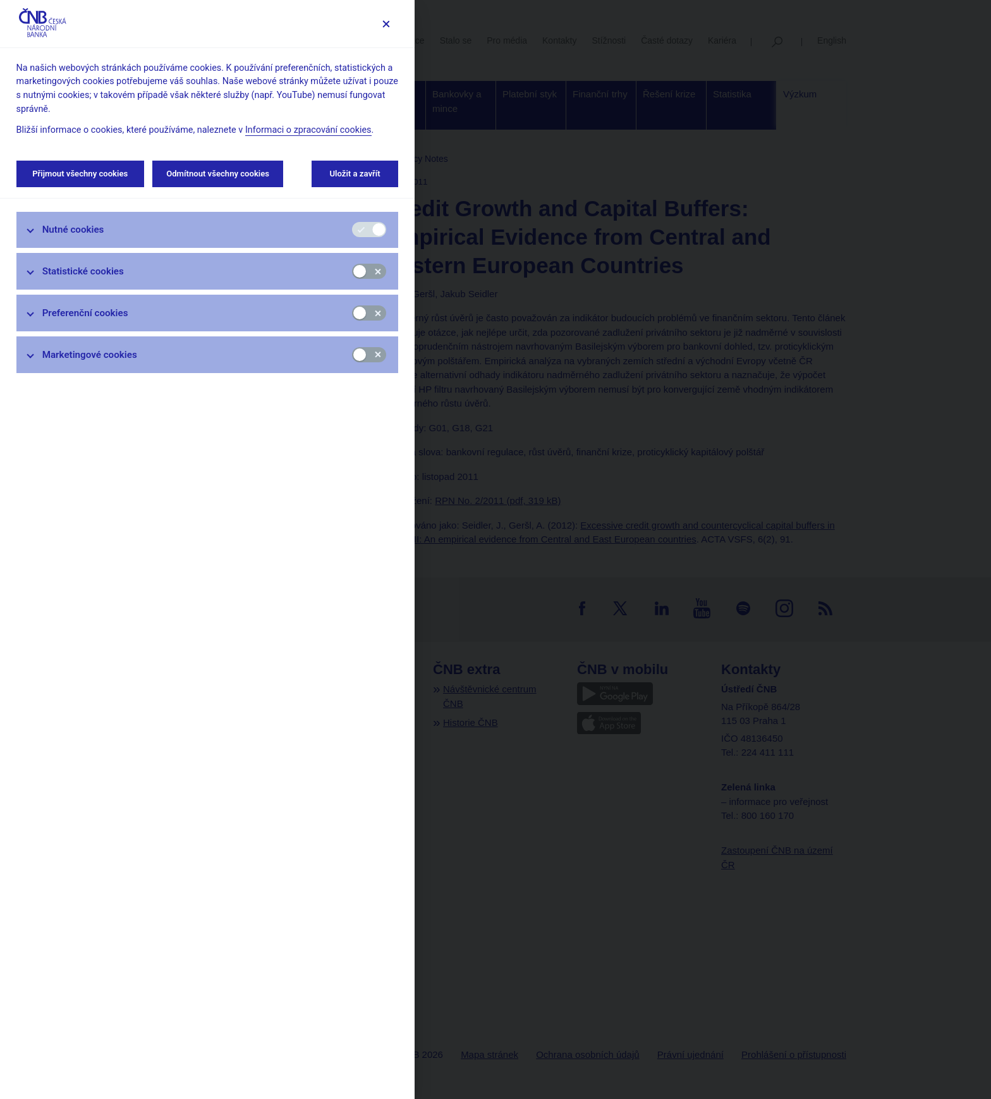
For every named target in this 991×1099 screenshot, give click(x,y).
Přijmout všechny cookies (80, 173)
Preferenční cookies (85, 313)
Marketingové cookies (89, 354)
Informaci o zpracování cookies (308, 130)
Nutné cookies (73, 229)
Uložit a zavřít (354, 173)
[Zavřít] (386, 23)
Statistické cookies (83, 271)
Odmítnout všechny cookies (217, 173)
